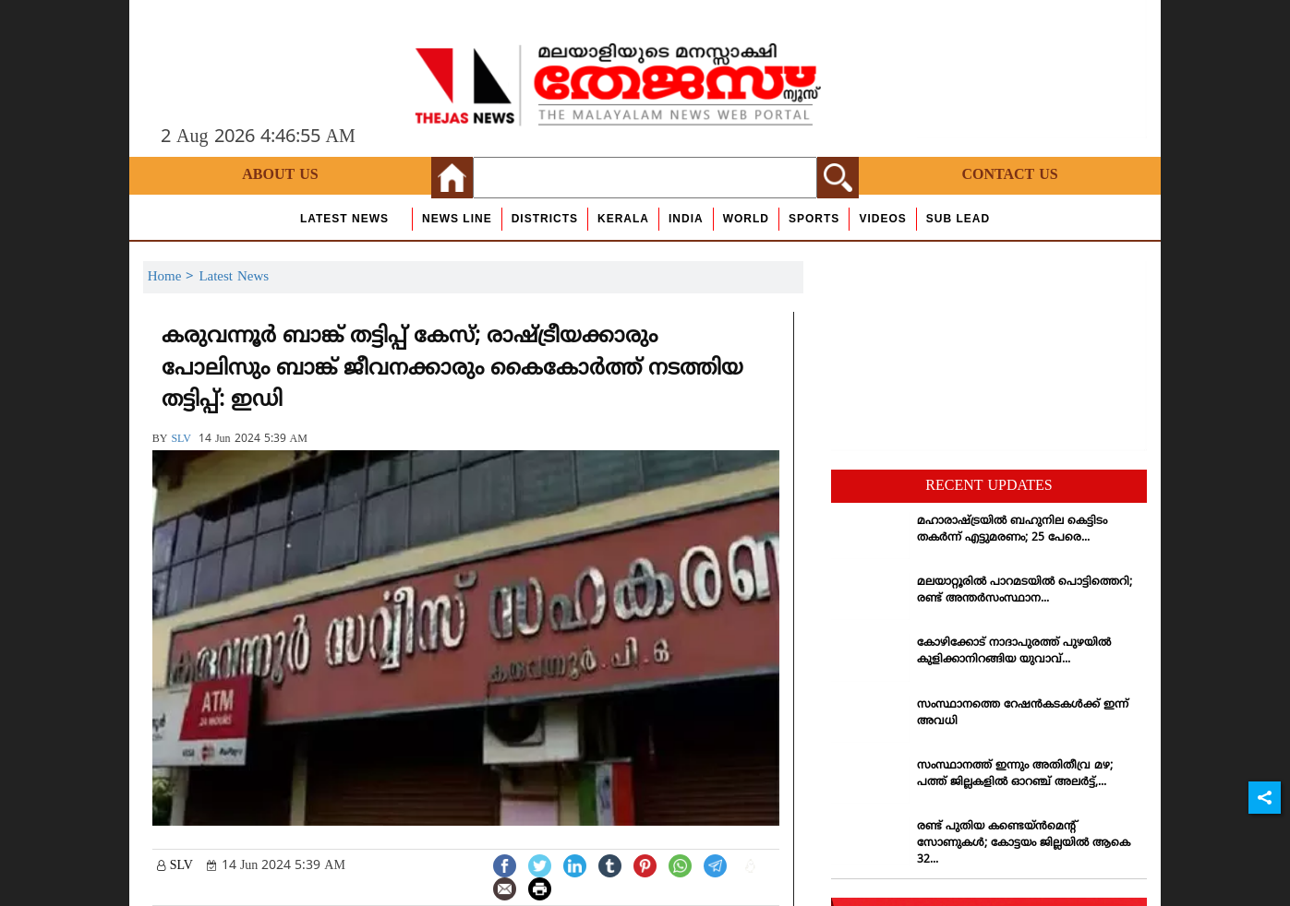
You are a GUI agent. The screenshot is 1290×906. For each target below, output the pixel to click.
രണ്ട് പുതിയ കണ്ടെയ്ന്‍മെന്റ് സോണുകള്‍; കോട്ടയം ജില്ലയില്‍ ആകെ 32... (1023, 843)
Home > (173, 277)
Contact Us (1009, 175)
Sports (814, 218)
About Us (280, 175)
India (686, 218)
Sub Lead (958, 218)
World (746, 218)
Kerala (623, 218)
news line (457, 218)
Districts (545, 218)
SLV (181, 440)
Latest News (344, 218)
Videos (882, 218)
